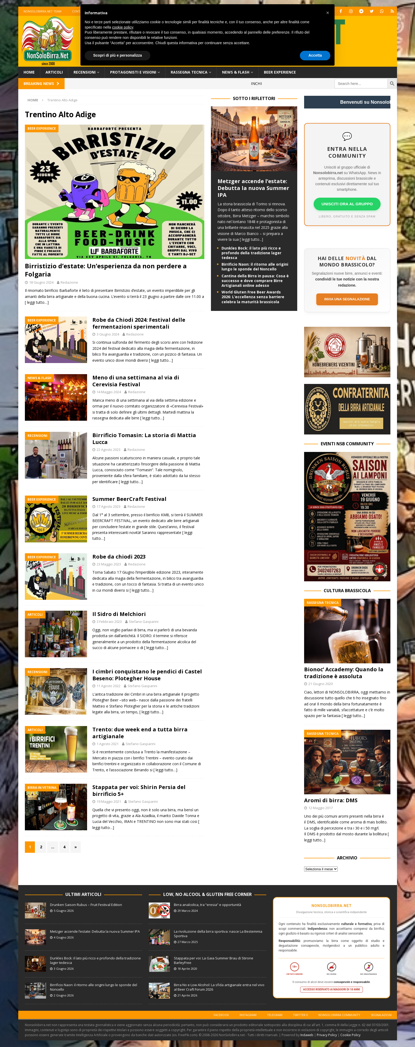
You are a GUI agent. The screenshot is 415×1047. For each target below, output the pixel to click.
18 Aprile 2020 (187, 969)
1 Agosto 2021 (108, 743)
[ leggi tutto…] (37, 302)
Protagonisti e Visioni (133, 72)
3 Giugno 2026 (64, 969)
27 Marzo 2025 (188, 942)
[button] (327, 12)
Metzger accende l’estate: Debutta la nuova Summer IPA (253, 188)
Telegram (274, 1015)
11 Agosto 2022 (108, 685)
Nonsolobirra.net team (42, 11)
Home (29, 72)
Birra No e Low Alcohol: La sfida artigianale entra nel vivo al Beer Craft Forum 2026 (219, 987)
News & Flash (235, 72)
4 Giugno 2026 (64, 937)
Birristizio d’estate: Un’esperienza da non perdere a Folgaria (106, 269)
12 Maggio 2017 (320, 807)
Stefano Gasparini (144, 621)
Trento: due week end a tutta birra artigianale (140, 733)
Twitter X (300, 1015)
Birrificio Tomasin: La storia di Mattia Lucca (144, 439)
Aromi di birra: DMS (331, 800)
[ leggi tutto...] (251, 239)
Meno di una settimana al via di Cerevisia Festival (135, 381)
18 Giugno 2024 (41, 282)
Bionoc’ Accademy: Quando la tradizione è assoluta (344, 673)
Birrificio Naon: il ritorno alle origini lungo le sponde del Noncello (255, 266)
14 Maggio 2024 (109, 391)
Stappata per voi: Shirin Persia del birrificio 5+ (139, 790)
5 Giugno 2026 (64, 911)
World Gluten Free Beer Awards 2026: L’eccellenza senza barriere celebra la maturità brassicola (253, 296)
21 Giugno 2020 (320, 683)
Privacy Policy (327, 1035)
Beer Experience (280, 72)
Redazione (69, 282)
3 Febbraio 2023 (109, 621)
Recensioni (85, 72)
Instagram (248, 1015)
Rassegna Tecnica (189, 72)
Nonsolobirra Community (339, 1015)
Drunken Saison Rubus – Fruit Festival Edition (86, 904)
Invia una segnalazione (347, 299)
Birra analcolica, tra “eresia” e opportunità (207, 904)
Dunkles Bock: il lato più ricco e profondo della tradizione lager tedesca (251, 253)
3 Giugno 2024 (108, 334)
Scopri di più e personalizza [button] (117, 55)
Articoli (54, 72)
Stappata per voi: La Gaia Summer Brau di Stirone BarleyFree (213, 960)
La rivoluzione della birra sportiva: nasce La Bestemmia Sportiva (218, 933)
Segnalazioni (381, 1015)
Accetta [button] (315, 55)
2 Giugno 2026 (64, 995)
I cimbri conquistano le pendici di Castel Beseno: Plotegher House (147, 675)
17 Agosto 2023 (108, 506)
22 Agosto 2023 (108, 449)
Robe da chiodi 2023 (119, 556)
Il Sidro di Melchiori (119, 614)
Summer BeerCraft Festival (129, 498)
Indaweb (306, 1035)
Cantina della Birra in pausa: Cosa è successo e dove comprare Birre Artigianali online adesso (255, 280)
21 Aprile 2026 (187, 995)
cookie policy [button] (122, 27)
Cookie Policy (350, 1035)
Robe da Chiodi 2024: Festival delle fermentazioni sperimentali (138, 323)
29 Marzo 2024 (188, 911)
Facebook (221, 1015)
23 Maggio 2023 (109, 564)
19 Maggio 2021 (109, 801)
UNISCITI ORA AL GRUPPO (347, 204)
